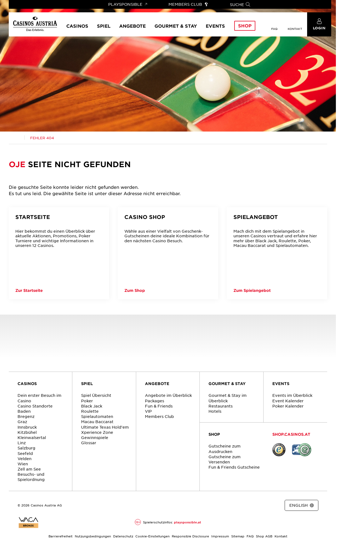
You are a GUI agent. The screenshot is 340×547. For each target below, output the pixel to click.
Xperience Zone (97, 432)
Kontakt (281, 536)
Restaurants (220, 405)
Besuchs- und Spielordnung (31, 477)
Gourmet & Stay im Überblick (227, 398)
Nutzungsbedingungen (93, 536)
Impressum (220, 536)
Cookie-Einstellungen (152, 536)
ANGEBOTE (157, 383)
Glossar (88, 442)
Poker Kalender (288, 405)
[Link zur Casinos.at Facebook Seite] (163, 506)
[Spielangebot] (277, 253)
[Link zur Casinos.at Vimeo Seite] (183, 506)
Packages (154, 400)
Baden (24, 411)
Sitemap (237, 536)
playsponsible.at (187, 522)
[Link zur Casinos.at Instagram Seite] (173, 506)
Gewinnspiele (94, 437)
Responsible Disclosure (190, 536)
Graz (22, 421)
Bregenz (26, 416)
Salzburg (26, 447)
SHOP (214, 434)
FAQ (250, 536)
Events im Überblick (292, 395)
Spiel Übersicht (96, 395)
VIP (148, 411)
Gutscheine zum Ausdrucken (224, 448)
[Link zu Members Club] (188, 4)
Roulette (90, 411)
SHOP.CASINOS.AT (291, 434)
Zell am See (29, 468)
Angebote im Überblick (168, 395)
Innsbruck (27, 427)
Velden (25, 458)
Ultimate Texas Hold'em (105, 427)
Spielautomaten (97, 416)
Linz (22, 442)
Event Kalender (288, 400)
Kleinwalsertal (32, 437)
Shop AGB (264, 536)
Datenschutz (123, 536)
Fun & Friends (159, 405)
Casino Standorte (35, 405)
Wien (23, 463)
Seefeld (25, 453)
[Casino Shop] (168, 253)
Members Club (159, 416)
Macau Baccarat (97, 421)
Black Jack (91, 405)
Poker (87, 400)
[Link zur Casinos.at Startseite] (16, 138)
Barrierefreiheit (60, 536)
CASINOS (27, 383)
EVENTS (280, 383)
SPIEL (87, 383)
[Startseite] (59, 253)
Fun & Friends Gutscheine (234, 467)
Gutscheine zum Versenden (224, 459)
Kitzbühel (27, 432)
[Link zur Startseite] (35, 24)
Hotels (214, 411)
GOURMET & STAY (227, 383)
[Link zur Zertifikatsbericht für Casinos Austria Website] (28, 522)
